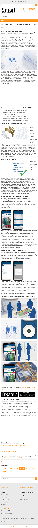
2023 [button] (10, 468)
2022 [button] (16, 468)
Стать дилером (5, 499)
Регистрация (22, 1)
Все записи (4, 462)
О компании (4, 497)
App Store (26, 387)
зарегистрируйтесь (7, 457)
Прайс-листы (4, 502)
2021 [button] (22, 468)
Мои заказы (23, 490)
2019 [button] (33, 468)
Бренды (3, 492)
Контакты (3, 504)
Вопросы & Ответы (6, 495)
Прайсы (22, 497)
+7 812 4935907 (28, 9)
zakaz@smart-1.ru (7, 513)
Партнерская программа (26, 492)
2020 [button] (28, 468)
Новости (3, 490)
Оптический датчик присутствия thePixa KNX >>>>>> (16, 445)
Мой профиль (23, 495)
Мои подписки (24, 499)
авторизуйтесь (18, 457)
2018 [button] (4, 471)
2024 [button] (4, 468)
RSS (35, 24)
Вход (14, 1)
